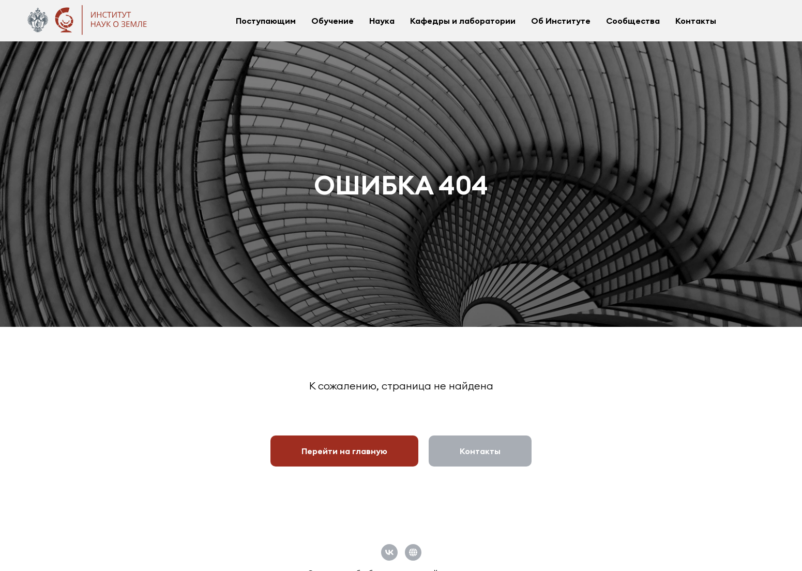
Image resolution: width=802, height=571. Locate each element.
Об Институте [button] (561, 21)
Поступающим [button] (266, 21)
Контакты (695, 21)
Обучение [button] (332, 21)
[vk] (389, 552)
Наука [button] (382, 21)
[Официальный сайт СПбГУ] (413, 552)
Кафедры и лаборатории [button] (463, 21)
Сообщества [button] (633, 21)
